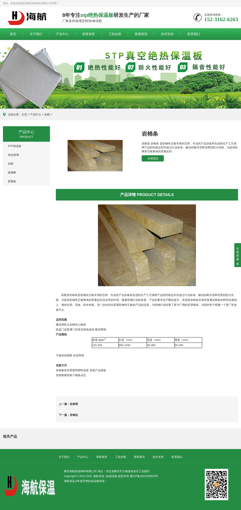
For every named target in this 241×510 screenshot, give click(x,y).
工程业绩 (115, 34)
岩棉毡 (74, 415)
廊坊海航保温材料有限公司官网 (26, 18)
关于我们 (36, 34)
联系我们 (193, 34)
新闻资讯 (141, 34)
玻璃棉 (12, 172)
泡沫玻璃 (13, 154)
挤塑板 (12, 181)
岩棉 (47, 114)
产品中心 (62, 34)
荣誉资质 (88, 34)
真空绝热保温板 (89, 481)
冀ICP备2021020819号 (143, 476)
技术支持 (167, 34)
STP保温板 (14, 146)
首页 (13, 34)
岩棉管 (74, 404)
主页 (24, 114)
